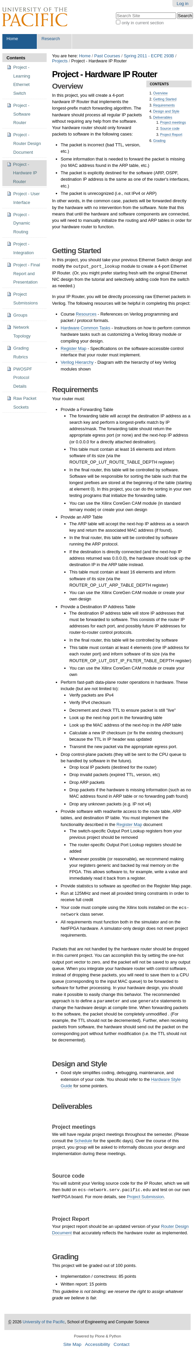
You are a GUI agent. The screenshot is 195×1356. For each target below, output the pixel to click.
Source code (169, 128)
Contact (121, 1344)
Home (12, 38)
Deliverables (162, 117)
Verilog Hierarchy (77, 362)
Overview (160, 93)
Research (51, 38)
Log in (183, 3)
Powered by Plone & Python (97, 1336)
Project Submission (145, 1196)
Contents (15, 57)
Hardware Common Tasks (86, 327)
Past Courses (107, 55)
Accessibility (97, 1344)
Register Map (74, 348)
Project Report (171, 135)
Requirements (164, 105)
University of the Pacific (44, 1322)
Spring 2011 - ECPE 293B (149, 55)
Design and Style (166, 111)
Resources (86, 314)
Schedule (83, 1140)
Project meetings (173, 122)
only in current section (143, 22)
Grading (159, 141)
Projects (60, 60)
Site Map (72, 1344)
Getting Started (164, 99)
